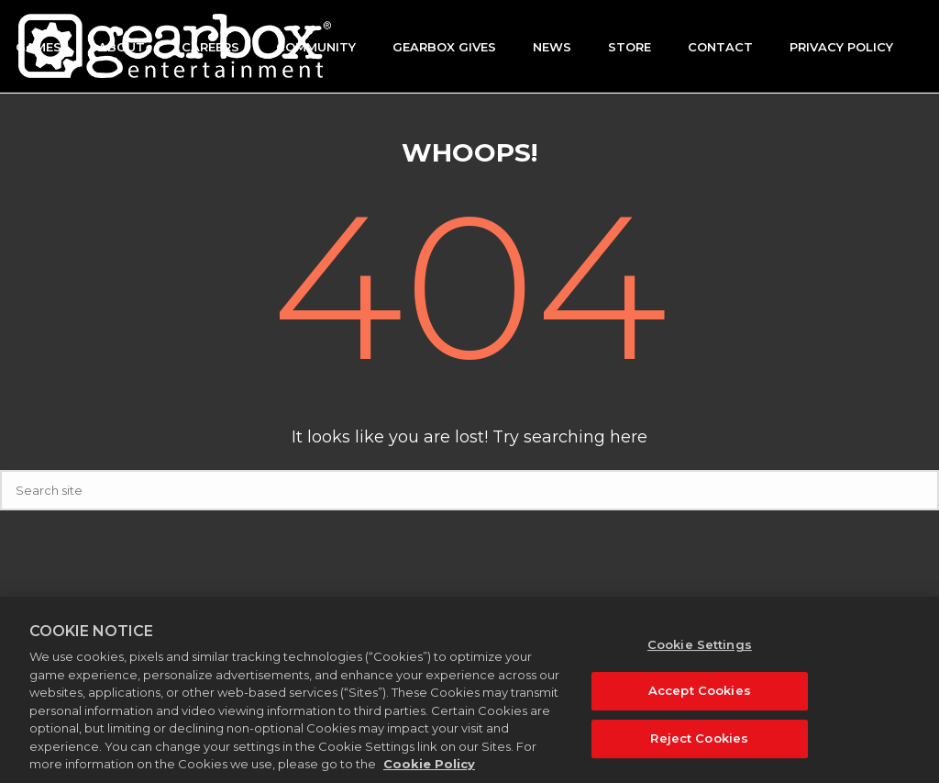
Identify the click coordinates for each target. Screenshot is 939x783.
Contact (720, 46)
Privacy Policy (841, 46)
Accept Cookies (699, 700)
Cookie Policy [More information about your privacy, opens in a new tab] (429, 773)
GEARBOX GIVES (444, 46)
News (552, 46)
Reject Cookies (699, 747)
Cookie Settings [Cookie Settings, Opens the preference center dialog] (699, 653)
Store (629, 46)
